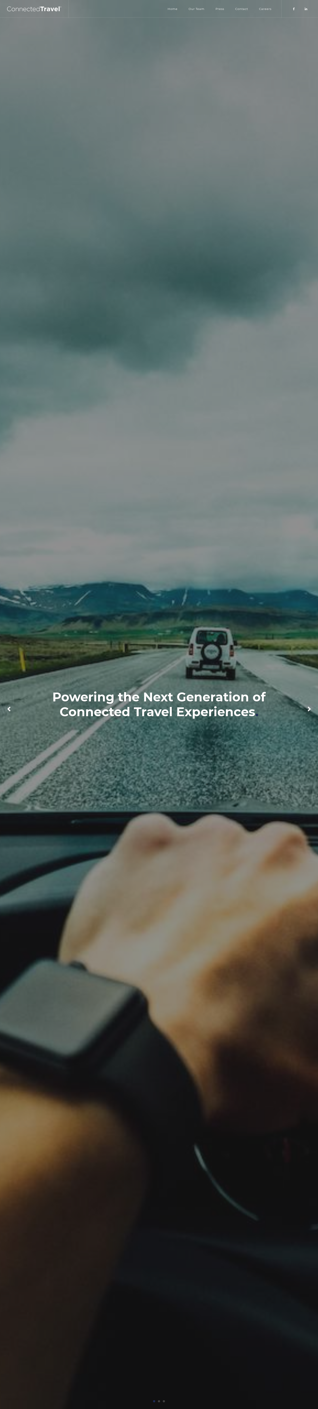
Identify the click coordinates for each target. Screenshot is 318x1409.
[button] (154, 1401)
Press (220, 9)
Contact (241, 9)
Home (173, 9)
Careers (265, 9)
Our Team (196, 9)
